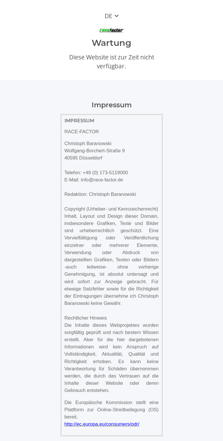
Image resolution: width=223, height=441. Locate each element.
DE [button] (108, 16)
